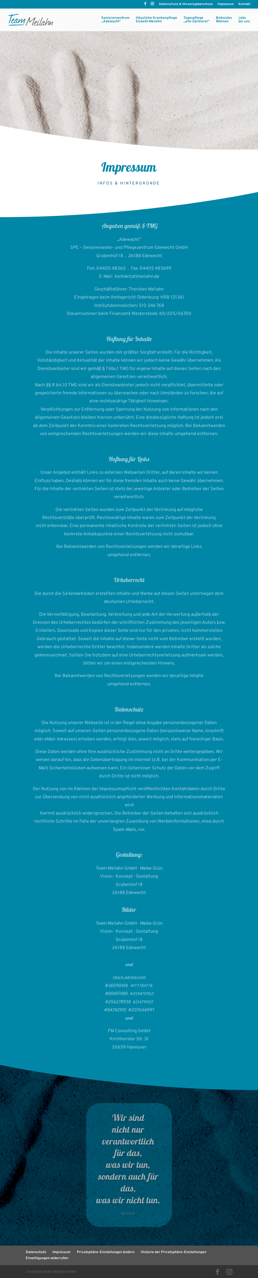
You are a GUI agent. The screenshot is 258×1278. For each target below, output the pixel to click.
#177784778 (141, 985)
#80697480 (117, 994)
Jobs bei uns (244, 20)
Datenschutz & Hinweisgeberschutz (186, 4)
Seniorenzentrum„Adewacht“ (115, 20)
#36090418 (116, 986)
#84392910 (116, 1010)
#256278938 (119, 1002)
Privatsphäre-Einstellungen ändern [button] (106, 1252)
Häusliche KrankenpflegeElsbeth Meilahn (156, 20)
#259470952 (141, 994)
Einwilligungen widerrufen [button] (47, 1258)
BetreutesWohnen (224, 20)
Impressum (225, 4)
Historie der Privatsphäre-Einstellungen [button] (173, 1252)
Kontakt (244, 4)
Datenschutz (36, 1252)
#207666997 (141, 1010)
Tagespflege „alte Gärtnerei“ (196, 20)
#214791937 (143, 1002)
